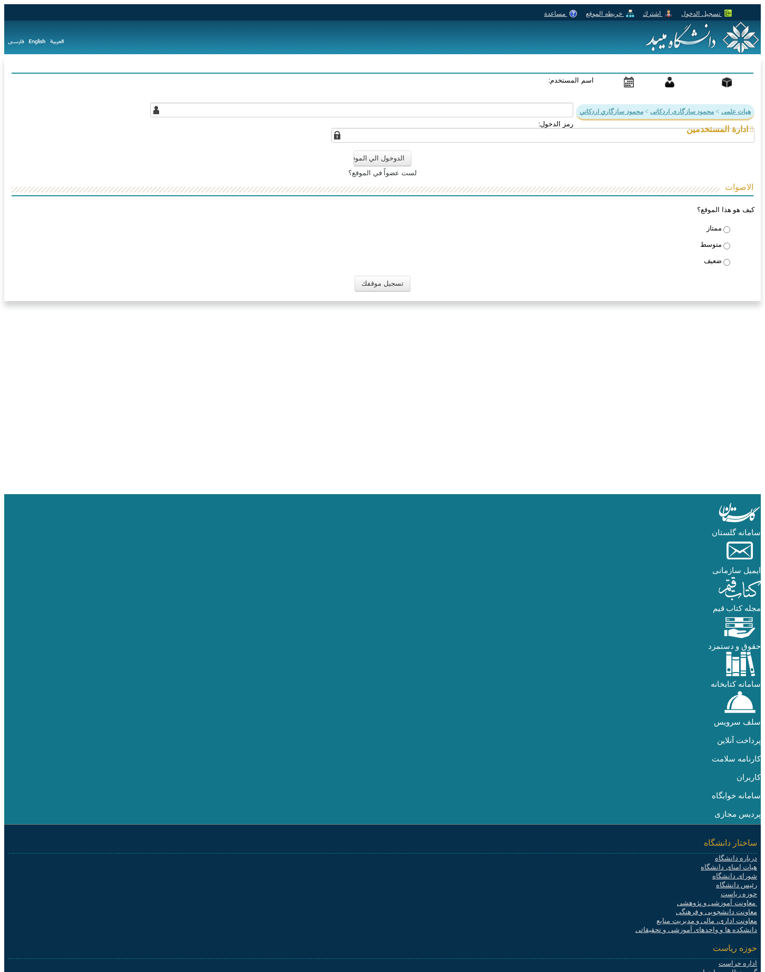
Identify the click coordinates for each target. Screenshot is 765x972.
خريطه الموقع (610, 13)
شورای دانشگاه (734, 876)
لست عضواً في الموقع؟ (382, 173)
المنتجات (710, 81)
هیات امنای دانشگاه (729, 867)
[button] (740, 523)
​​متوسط (711, 244)
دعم (661, 81)
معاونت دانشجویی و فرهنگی (716, 912)
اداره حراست (738, 963)
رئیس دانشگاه (736, 885)
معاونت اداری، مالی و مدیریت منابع (706, 921)
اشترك (658, 13)
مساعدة (560, 13)
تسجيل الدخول (706, 13)
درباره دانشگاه (736, 858)
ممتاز (714, 228)
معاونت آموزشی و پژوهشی (717, 903)
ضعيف (713, 261)
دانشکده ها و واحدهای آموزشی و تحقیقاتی (696, 930)
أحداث (616, 81)
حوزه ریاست (739, 894)
